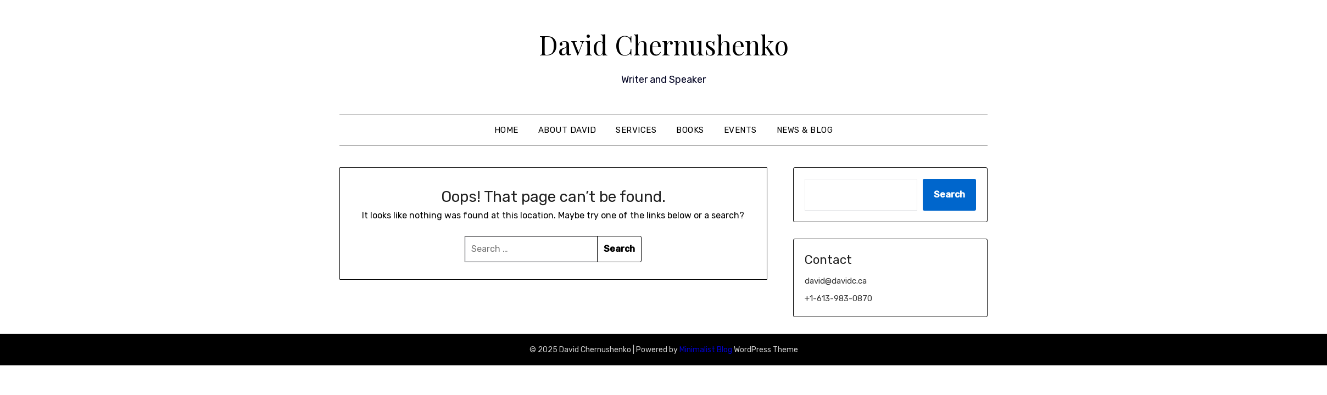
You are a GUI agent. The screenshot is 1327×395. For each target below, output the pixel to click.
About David (567, 130)
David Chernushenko (664, 44)
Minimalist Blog (705, 349)
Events (740, 130)
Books (690, 130)
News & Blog (805, 130)
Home (506, 130)
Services (636, 130)
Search (949, 194)
